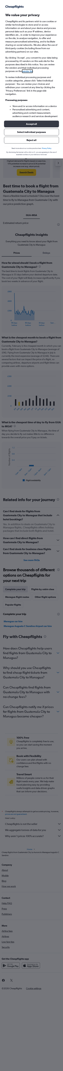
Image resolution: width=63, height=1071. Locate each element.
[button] (31, 124)
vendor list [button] (27, 71)
